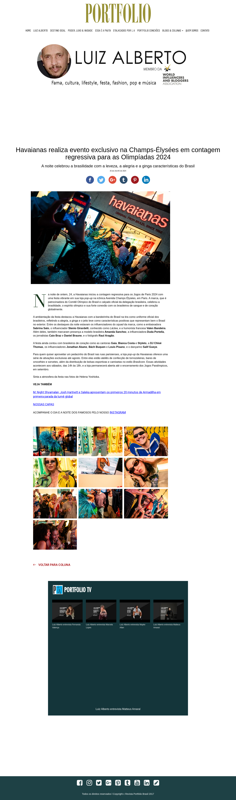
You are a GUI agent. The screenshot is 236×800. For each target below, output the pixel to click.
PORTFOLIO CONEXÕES (148, 30)
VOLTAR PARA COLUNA (51, 565)
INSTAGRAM (118, 412)
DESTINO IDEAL (58, 30)
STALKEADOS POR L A (124, 30)
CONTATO (205, 30)
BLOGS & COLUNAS (172, 30)
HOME (28, 30)
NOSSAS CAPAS (43, 404)
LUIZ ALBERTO (40, 30)
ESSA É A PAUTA (103, 30)
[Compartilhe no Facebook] (90, 180)
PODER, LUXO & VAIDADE (80, 30)
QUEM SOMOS (192, 30)
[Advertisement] (118, 120)
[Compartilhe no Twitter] (101, 180)
